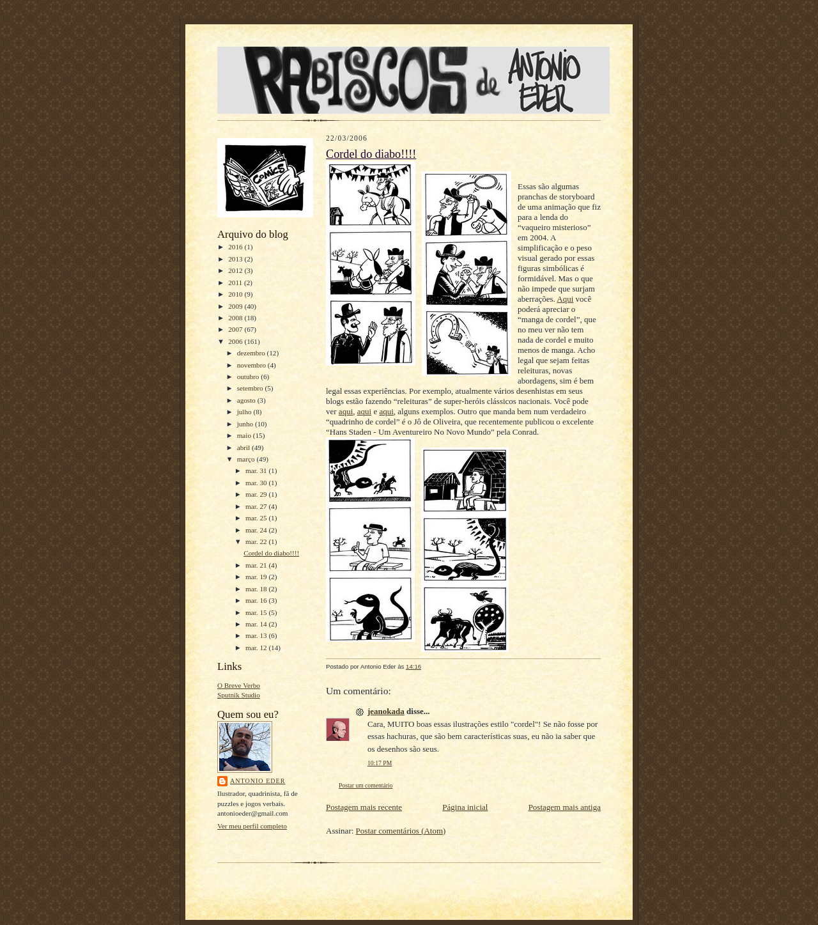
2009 (236, 306)
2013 (236, 259)
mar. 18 (256, 589)
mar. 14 (256, 624)
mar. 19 (256, 576)
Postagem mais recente (364, 807)
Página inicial (465, 807)
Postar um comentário (365, 785)
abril (244, 447)
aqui (346, 411)
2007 (236, 329)
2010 (236, 294)
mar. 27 (256, 506)
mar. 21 (256, 565)
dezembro (252, 353)
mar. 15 (256, 612)
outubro (249, 376)
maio (245, 435)
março (247, 459)
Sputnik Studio (238, 695)
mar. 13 (256, 635)
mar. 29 (256, 494)
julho (245, 412)
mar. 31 (256, 470)
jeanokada (386, 711)
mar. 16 (256, 600)
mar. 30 (256, 482)
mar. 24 (256, 530)
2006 (236, 341)
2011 (236, 282)
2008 (236, 318)
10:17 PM (379, 762)
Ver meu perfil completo (252, 826)
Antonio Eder (257, 780)
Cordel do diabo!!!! (271, 553)
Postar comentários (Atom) (401, 831)
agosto (247, 400)
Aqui (565, 299)
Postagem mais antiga (565, 807)
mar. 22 (256, 541)
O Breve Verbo (238, 685)
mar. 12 (256, 647)
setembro (251, 388)
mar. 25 (256, 518)
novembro (252, 365)
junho (246, 424)
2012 (236, 270)
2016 (236, 247)
